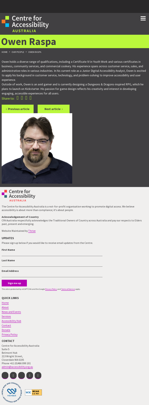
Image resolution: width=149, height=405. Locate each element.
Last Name (8, 260)
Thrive (32, 230)
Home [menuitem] (5, 302)
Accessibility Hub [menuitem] (11, 320)
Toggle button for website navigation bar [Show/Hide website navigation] (143, 18)
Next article (52, 109)
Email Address (10, 271)
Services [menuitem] (6, 316)
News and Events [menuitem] (11, 311)
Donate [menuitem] (6, 330)
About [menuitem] (5, 307)
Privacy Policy (51, 289)
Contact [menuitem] (6, 325)
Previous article (18, 109)
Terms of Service (68, 289)
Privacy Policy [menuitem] (9, 334)
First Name (8, 249)
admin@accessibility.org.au (17, 366)
